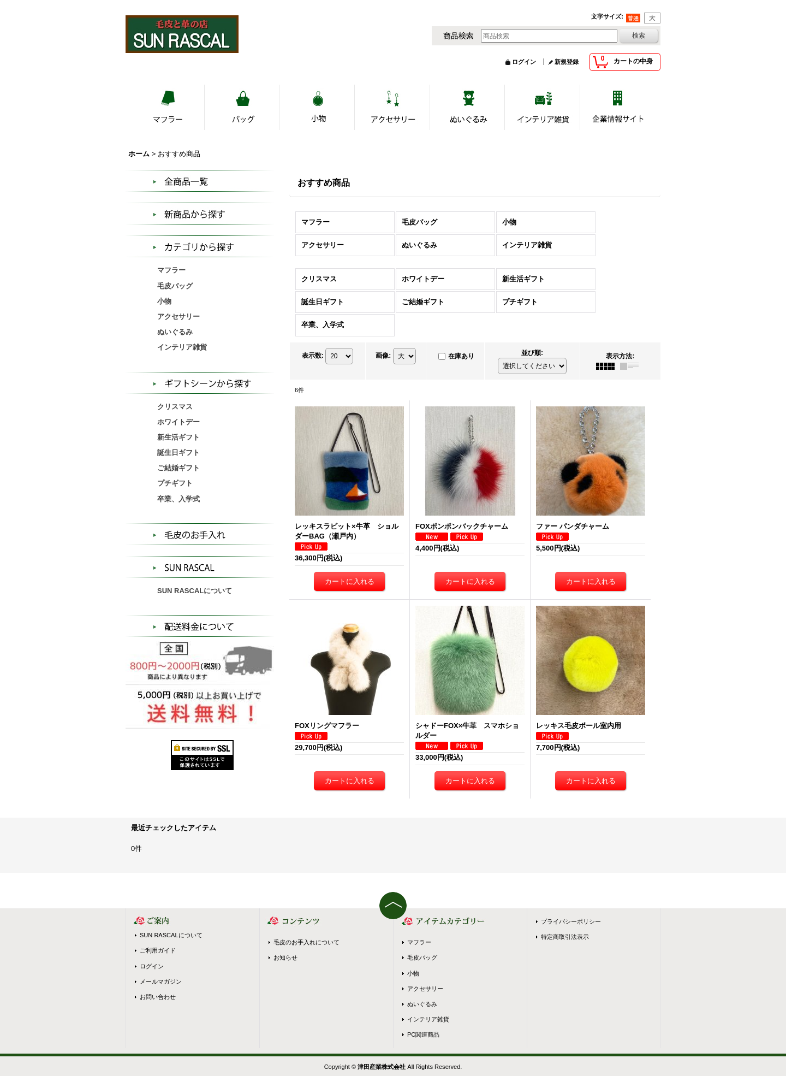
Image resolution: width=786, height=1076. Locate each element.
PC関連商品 (423, 1034)
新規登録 (567, 61)
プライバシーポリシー (571, 921)
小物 (413, 973)
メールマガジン (161, 981)
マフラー (419, 942)
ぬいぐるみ (422, 1004)
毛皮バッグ (422, 957)
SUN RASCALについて (194, 591)
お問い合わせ (158, 997)
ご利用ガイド (158, 950)
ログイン (524, 61)
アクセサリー (425, 988)
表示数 (313, 355)
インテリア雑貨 (428, 1019)
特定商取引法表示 (565, 936)
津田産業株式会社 (382, 1066)
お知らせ (285, 957)
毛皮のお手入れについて (306, 942)
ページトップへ (393, 905)
